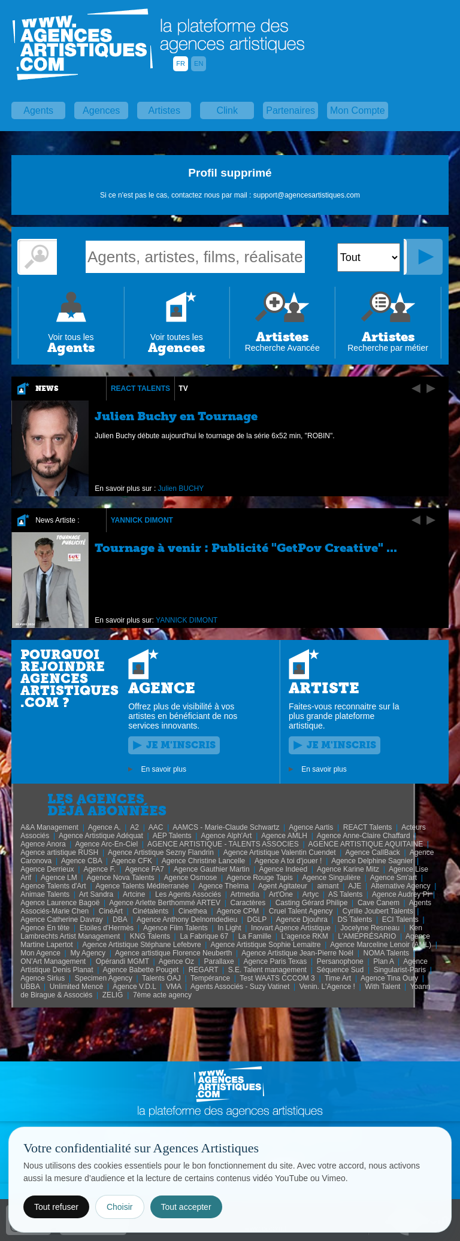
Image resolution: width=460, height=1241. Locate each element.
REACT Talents (140, 388)
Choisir (120, 1207)
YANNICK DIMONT (142, 520)
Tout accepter (186, 1207)
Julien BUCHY (181, 488)
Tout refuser (56, 1207)
